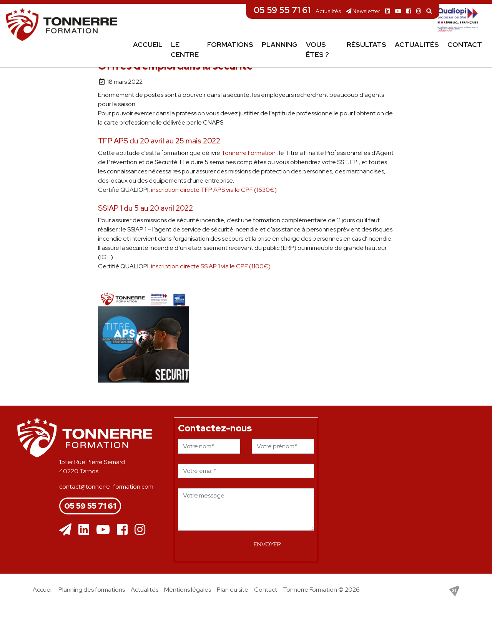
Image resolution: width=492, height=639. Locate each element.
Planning (280, 44)
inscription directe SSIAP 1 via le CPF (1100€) (211, 266)
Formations (230, 44)
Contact (464, 44)
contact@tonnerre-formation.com (106, 487)
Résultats (366, 44)
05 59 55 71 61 (282, 10)
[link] (248, 153)
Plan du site (232, 590)
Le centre (185, 49)
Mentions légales (187, 590)
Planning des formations (91, 590)
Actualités (328, 11)
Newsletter (363, 11)
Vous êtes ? (317, 49)
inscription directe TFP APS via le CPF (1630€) (214, 190)
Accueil (148, 44)
